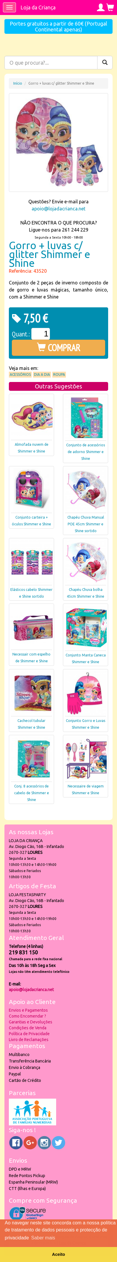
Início (17, 83)
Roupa (59, 374)
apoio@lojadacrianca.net (58, 208)
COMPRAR (58, 347)
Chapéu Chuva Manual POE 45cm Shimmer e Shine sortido (85, 524)
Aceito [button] (58, 1254)
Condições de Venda (27, 1027)
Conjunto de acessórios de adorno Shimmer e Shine (85, 451)
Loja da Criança (38, 7)
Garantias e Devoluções (30, 1022)
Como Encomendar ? (27, 1016)
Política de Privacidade (29, 1033)
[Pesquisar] (105, 62)
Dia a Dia (42, 374)
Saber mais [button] (43, 1237)
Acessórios (20, 374)
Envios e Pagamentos (28, 1010)
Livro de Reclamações (28, 1039)
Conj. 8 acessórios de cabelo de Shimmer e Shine (31, 793)
